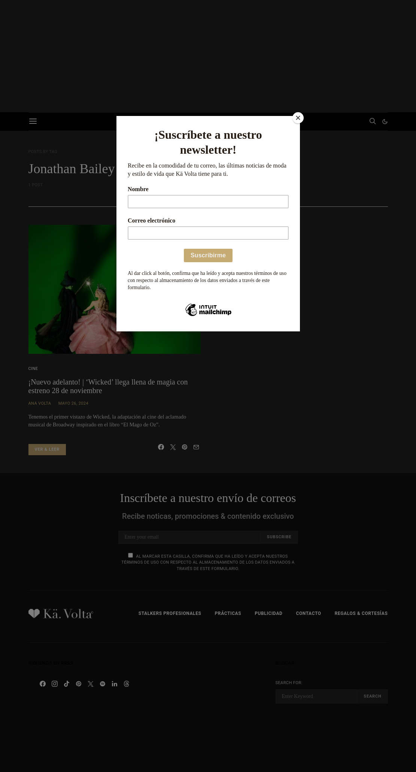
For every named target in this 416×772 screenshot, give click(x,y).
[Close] (298, 117)
